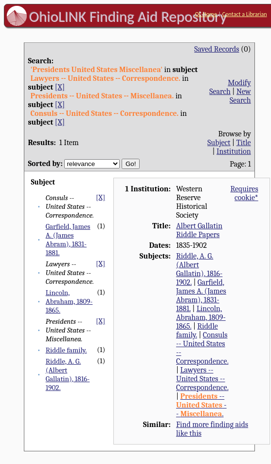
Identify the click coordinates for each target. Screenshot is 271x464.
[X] (60, 87)
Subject (218, 142)
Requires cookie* (244, 193)
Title (243, 142)
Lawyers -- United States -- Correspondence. (202, 379)
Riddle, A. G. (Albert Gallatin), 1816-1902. (68, 374)
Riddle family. (66, 350)
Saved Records (216, 49)
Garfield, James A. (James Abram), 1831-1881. (68, 239)
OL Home (206, 14)
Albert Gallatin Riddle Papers (199, 230)
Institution (234, 151)
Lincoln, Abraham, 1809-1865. (69, 301)
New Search (240, 96)
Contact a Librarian (244, 14)
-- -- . (201, 405)
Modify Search (230, 87)
